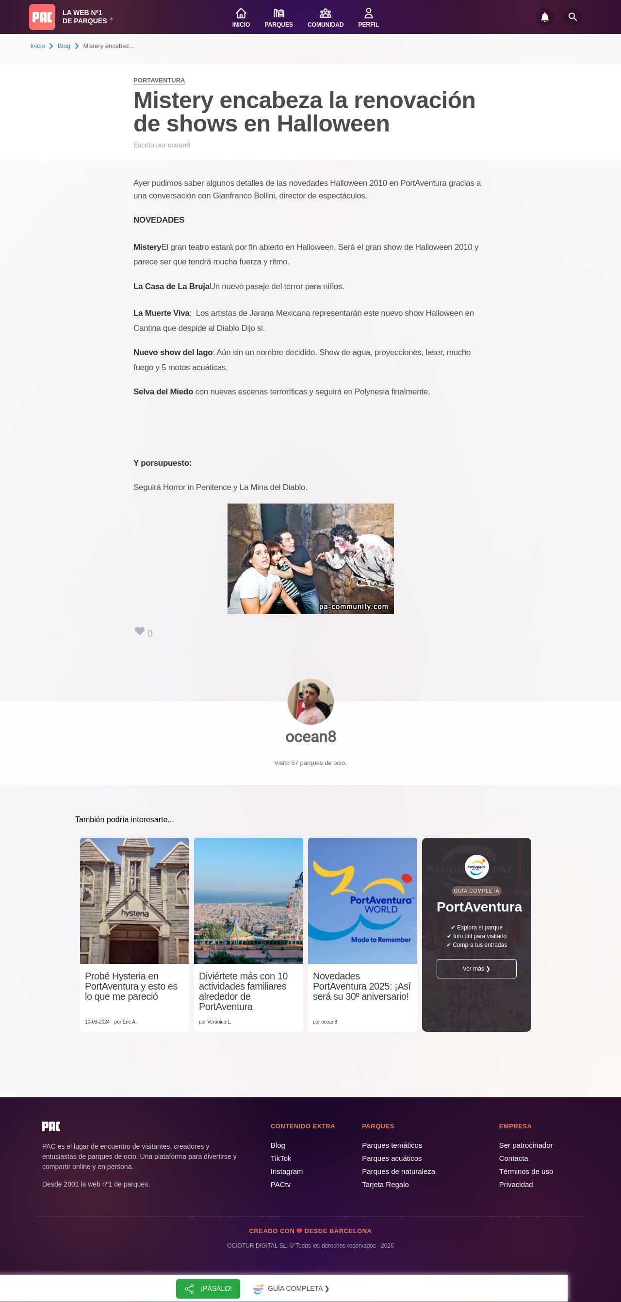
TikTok (281, 1158)
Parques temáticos (392, 1145)
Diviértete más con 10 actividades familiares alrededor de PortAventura (243, 991)
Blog (64, 45)
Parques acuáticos (392, 1158)
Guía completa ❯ (290, 1289)
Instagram (287, 1171)
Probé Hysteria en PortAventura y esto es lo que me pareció (131, 986)
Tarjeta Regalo (385, 1184)
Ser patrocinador (526, 1145)
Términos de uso (526, 1171)
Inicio (38, 45)
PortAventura (159, 80)
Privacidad (516, 1184)
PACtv (281, 1184)
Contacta (513, 1158)
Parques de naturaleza (398, 1171)
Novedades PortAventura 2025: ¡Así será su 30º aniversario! (362, 986)
